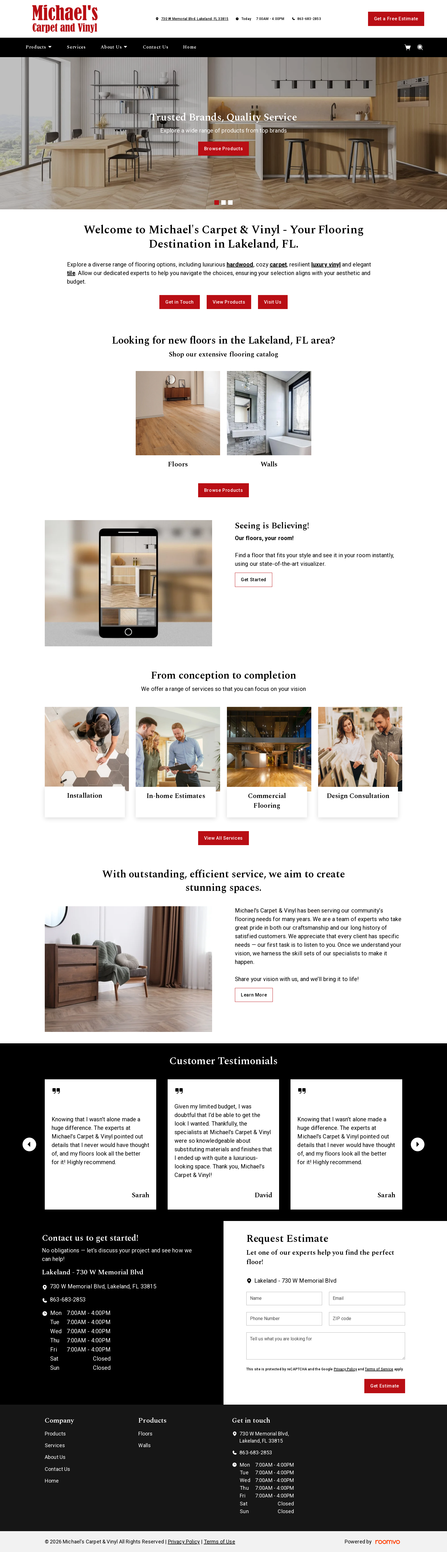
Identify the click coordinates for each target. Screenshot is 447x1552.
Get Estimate (384, 1386)
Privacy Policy (345, 1369)
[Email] (367, 1298)
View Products (229, 302)
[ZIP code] (367, 1319)
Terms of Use (219, 1542)
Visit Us (272, 302)
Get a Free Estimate (396, 18)
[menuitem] (39, 47)
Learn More (254, 995)
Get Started (253, 579)
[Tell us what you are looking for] (325, 1345)
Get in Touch (179, 302)
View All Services (223, 838)
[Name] (284, 1298)
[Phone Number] (284, 1319)
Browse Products (223, 148)
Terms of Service (379, 1369)
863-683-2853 (309, 19)
